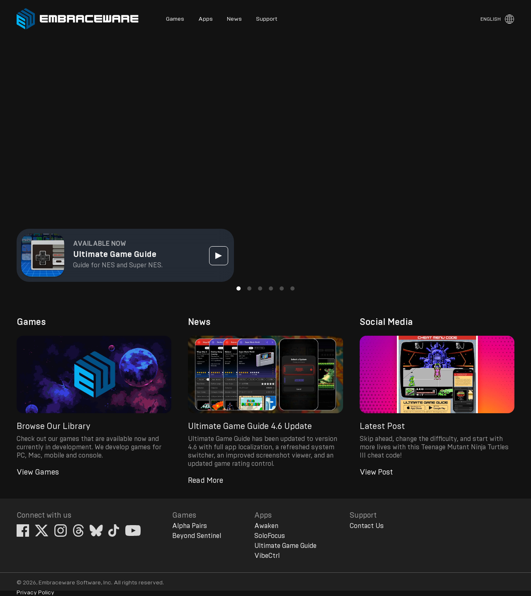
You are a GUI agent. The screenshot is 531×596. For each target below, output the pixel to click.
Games (175, 19)
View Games (38, 472)
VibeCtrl (267, 555)
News (234, 19)
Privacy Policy (35, 593)
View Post (376, 472)
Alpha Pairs (189, 526)
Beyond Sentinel (196, 536)
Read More (205, 481)
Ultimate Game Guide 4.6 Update (250, 426)
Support (266, 19)
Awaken (266, 526)
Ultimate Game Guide (285, 546)
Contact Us (367, 526)
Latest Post (382, 426)
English (490, 19)
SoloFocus (269, 536)
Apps (205, 19)
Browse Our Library (53, 426)
